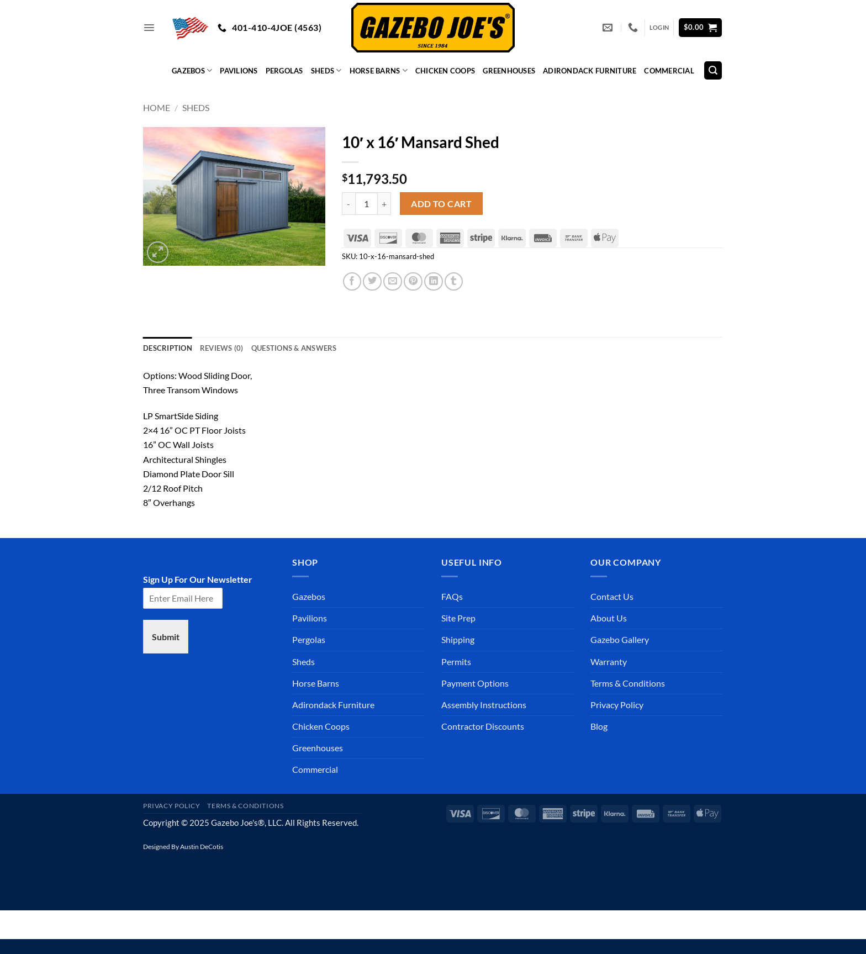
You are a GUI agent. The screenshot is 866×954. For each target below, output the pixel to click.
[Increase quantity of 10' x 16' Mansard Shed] (384, 203)
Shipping (457, 639)
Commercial (669, 70)
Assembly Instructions (483, 704)
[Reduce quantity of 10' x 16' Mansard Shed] (348, 203)
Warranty (608, 661)
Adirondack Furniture (589, 70)
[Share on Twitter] (372, 281)
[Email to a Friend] (392, 281)
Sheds (326, 70)
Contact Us (611, 596)
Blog (599, 726)
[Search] (713, 70)
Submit (165, 636)
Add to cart (441, 203)
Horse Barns (379, 70)
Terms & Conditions (627, 683)
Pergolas (284, 70)
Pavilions (238, 70)
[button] (149, 27)
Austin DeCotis (201, 846)
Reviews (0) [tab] (222, 348)
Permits (456, 661)
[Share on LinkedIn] (433, 281)
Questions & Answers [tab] (294, 348)
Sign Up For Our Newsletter (197, 579)
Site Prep (458, 618)
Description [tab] (167, 348)
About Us (608, 618)
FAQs (452, 596)
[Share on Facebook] (352, 281)
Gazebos (192, 70)
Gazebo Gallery (619, 639)
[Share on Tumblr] (454, 281)
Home (156, 107)
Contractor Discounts (482, 726)
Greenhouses (509, 70)
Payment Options (475, 683)
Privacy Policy (616, 704)
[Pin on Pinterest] (413, 281)
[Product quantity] (366, 203)
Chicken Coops (445, 70)
